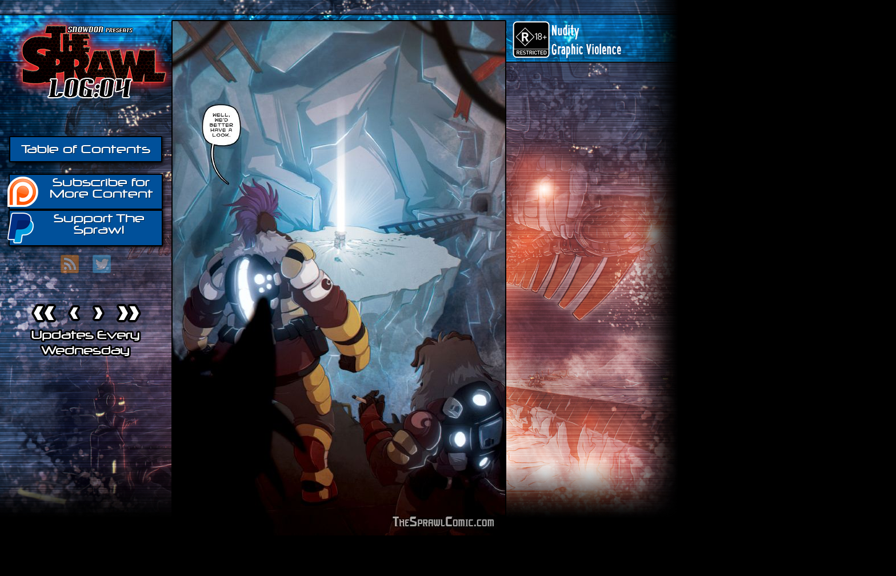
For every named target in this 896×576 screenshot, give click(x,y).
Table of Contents (85, 149)
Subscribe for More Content (81, 191)
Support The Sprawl (77, 227)
